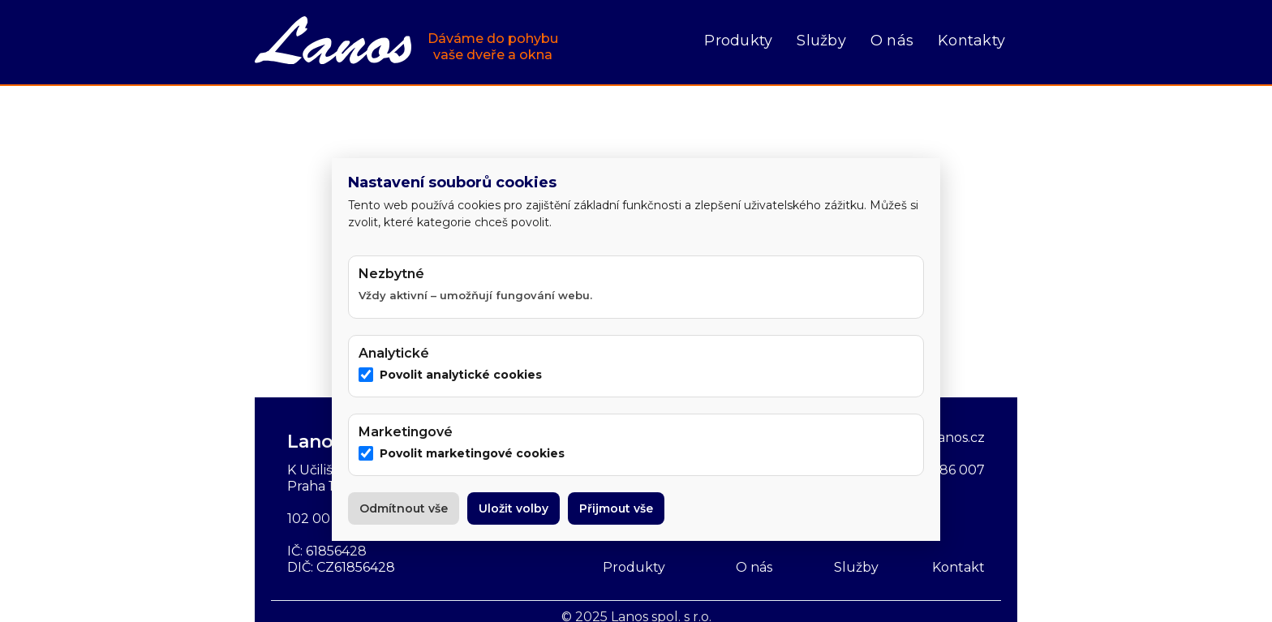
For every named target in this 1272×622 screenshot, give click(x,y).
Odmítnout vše (403, 508)
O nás (891, 40)
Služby (821, 40)
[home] (406, 42)
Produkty (738, 40)
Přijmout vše (616, 508)
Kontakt (958, 567)
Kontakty (971, 40)
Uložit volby (513, 508)
